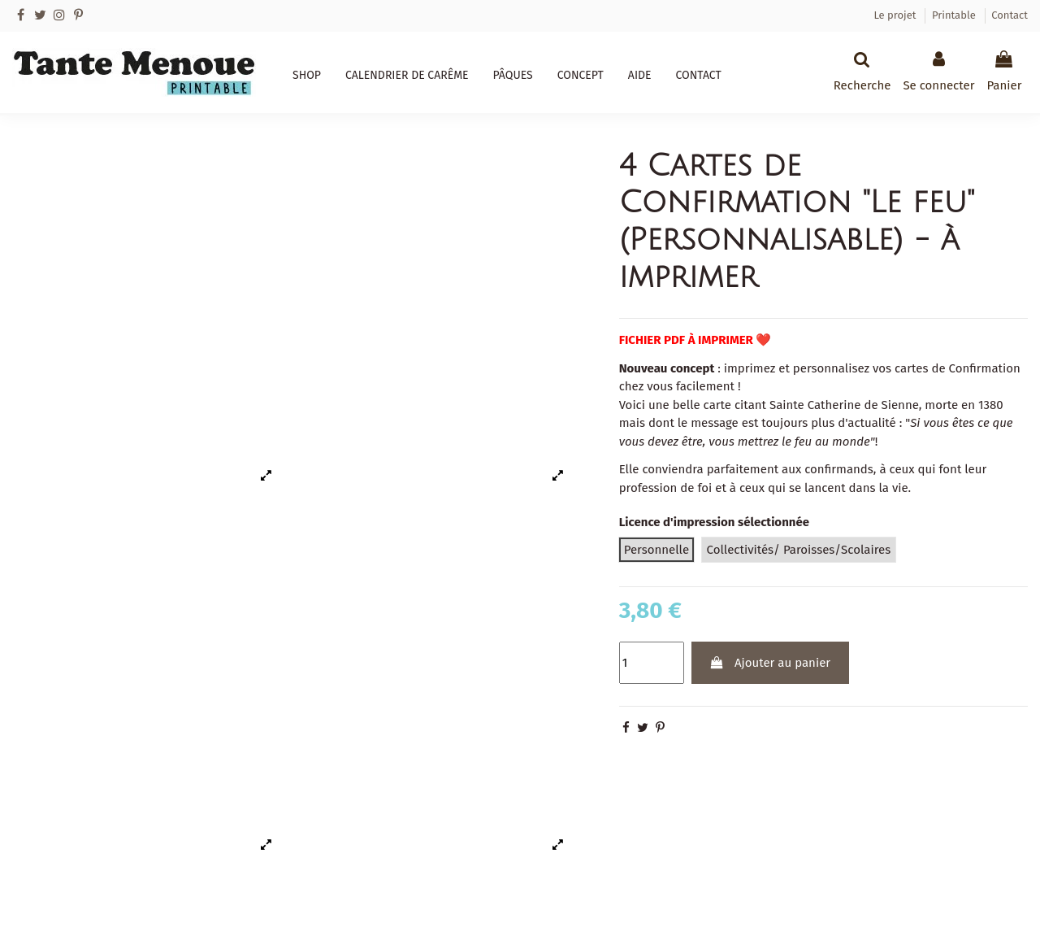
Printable (955, 15)
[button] (306, 75)
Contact (1009, 15)
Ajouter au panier (769, 662)
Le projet (895, 15)
